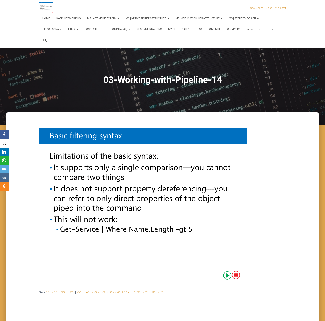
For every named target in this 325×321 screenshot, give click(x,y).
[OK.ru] (4, 186)
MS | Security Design (244, 18)
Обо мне (215, 29)
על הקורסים (253, 29)
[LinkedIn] (4, 152)
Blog (199, 29)
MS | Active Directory (103, 18)
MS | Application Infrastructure (199, 18)
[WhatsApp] (4, 160)
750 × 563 (83, 292)
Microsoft (280, 8)
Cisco (269, 8)
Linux (73, 29)
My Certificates (178, 29)
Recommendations (149, 29)
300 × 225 (67, 292)
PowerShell (94, 29)
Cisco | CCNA (52, 29)
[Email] (4, 169)
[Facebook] (4, 134)
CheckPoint (256, 8)
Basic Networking (68, 18)
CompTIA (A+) (120, 29)
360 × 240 (143, 292)
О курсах (233, 29)
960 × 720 (113, 292)
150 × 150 (52, 292)
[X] (4, 143)
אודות (270, 29)
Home (46, 18)
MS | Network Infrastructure (147, 18)
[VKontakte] (4, 177)
